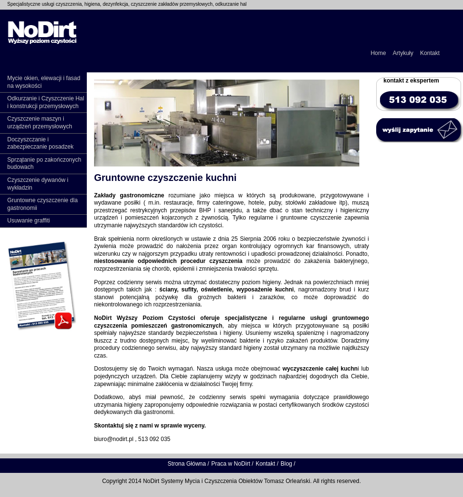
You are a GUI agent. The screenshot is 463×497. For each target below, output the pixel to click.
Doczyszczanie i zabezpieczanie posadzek (40, 143)
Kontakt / (267, 463)
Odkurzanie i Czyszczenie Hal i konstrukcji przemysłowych (45, 102)
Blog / (288, 463)
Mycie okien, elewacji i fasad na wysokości (43, 82)
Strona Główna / (188, 463)
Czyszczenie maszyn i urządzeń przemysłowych (39, 122)
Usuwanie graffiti (28, 220)
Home (378, 53)
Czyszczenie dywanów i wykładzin (37, 184)
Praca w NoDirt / (232, 463)
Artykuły (403, 53)
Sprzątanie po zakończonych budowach (44, 163)
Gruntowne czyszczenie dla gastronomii (42, 204)
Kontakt (430, 53)
